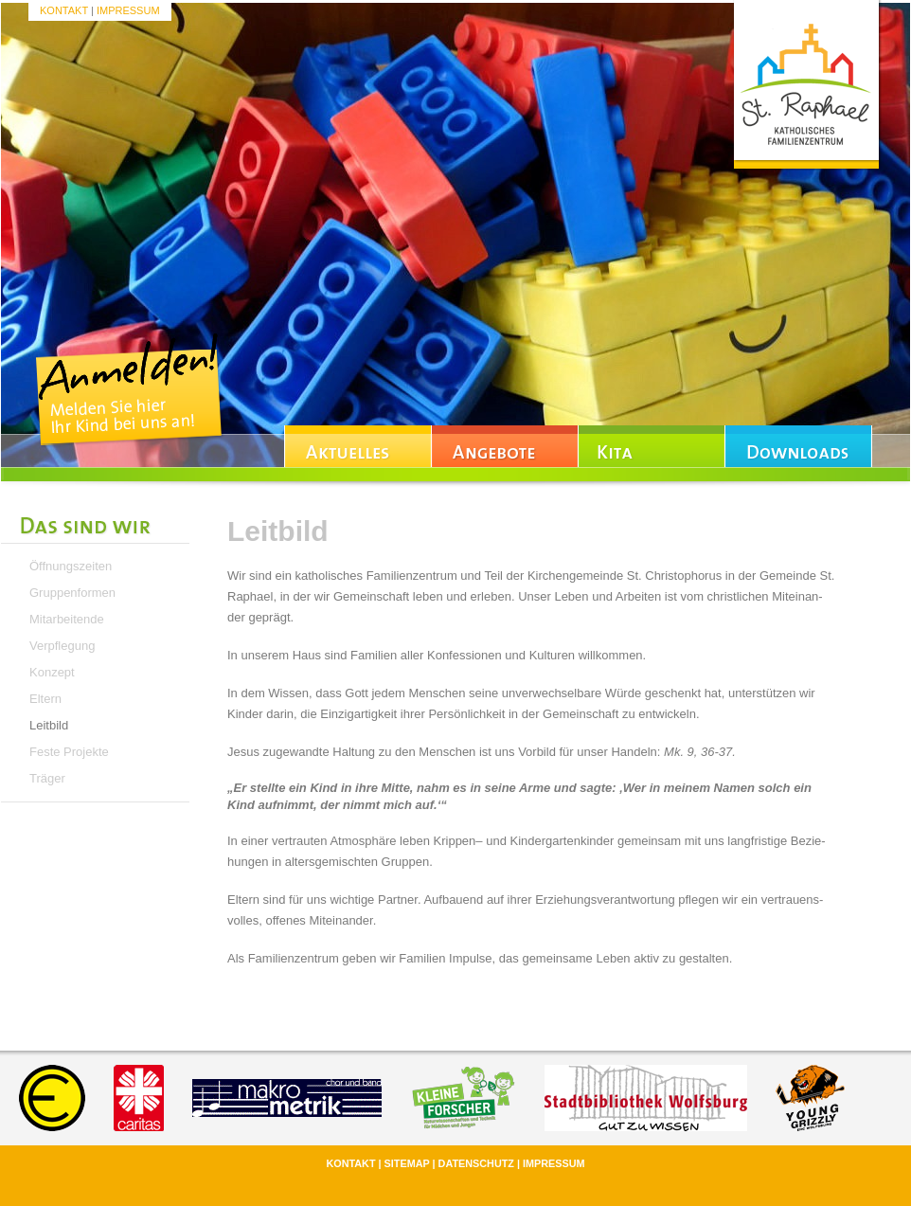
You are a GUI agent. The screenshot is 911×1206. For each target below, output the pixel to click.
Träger (47, 778)
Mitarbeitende (66, 619)
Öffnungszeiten (70, 566)
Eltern (45, 699)
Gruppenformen (72, 592)
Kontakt (64, 10)
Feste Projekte (69, 752)
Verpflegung (62, 646)
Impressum (128, 10)
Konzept (52, 672)
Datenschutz (476, 1163)
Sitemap (407, 1163)
